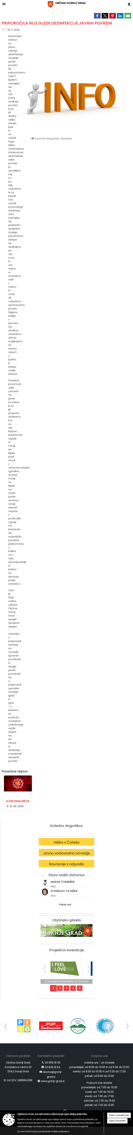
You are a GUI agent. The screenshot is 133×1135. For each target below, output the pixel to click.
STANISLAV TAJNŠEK (64, 891)
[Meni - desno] (129, 3)
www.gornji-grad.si (52, 1081)
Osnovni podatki (18, 1056)
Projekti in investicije (66, 950)
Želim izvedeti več (119, 1115)
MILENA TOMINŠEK (63, 882)
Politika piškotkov (60, 1131)
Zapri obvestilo (117, 1120)
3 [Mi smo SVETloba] (66, 988)
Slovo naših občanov (66, 875)
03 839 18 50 (52, 1062)
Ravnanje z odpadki (66, 864)
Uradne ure (99, 1056)
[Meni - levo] (3, 3)
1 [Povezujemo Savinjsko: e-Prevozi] (53, 988)
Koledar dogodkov (66, 825)
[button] (6, 1026)
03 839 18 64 (52, 1067)
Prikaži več (65, 904)
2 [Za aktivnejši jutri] (60, 988)
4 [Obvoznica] (73, 988)
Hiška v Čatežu (66, 842)
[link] (97, 16)
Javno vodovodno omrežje (66, 853)
